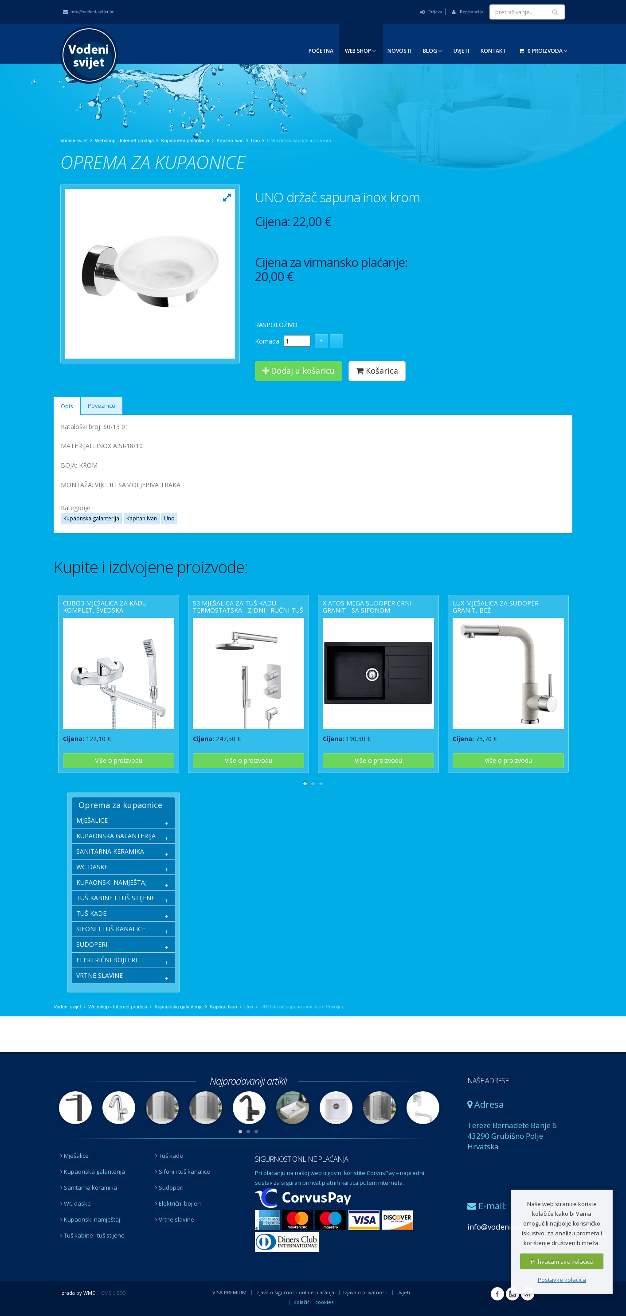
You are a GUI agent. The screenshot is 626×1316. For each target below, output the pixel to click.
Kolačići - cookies (313, 1302)
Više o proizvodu (118, 760)
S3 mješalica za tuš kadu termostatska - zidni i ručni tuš (248, 606)
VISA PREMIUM (229, 1292)
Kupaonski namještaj (90, 1219)
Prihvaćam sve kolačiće (562, 1261)
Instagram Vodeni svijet (512, 1293)
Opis (67, 406)
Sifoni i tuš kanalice (182, 1171)
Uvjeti (461, 51)
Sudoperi (169, 1187)
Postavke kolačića (562, 1280)
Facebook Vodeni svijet (497, 1293)
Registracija (467, 11)
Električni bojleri (178, 1203)
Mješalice (74, 1156)
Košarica (377, 370)
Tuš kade (169, 1156)
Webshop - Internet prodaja (124, 140)
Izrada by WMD (78, 1292)
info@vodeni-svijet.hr (88, 11)
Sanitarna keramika (88, 1187)
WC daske (75, 1203)
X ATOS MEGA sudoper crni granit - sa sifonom (367, 606)
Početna (321, 51)
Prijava (431, 11)
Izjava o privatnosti (365, 1292)
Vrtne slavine (174, 1219)
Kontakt (493, 51)
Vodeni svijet (74, 140)
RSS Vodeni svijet (527, 1293)
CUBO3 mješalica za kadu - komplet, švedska (107, 606)
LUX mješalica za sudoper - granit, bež (498, 606)
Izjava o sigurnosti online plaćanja (294, 1292)
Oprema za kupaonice (120, 805)
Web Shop (360, 51)
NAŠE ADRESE (488, 1081)
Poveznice (101, 406)
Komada (267, 341)
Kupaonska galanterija (185, 140)
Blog (432, 51)
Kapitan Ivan (229, 140)
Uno (255, 140)
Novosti (399, 51)
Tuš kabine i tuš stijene (92, 1235)
